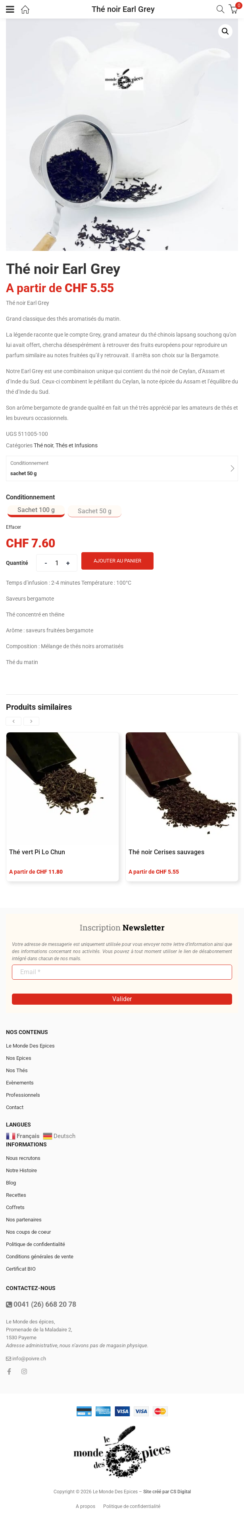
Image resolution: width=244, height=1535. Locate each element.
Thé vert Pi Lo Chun (37, 852)
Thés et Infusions (77, 445)
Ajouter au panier (117, 561)
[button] (225, 31)
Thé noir (43, 445)
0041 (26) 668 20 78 (41, 1304)
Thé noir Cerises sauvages (166, 852)
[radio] (36, 511)
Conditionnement (30, 497)
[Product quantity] (57, 563)
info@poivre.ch (26, 1359)
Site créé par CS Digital (167, 1492)
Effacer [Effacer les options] (13, 527)
